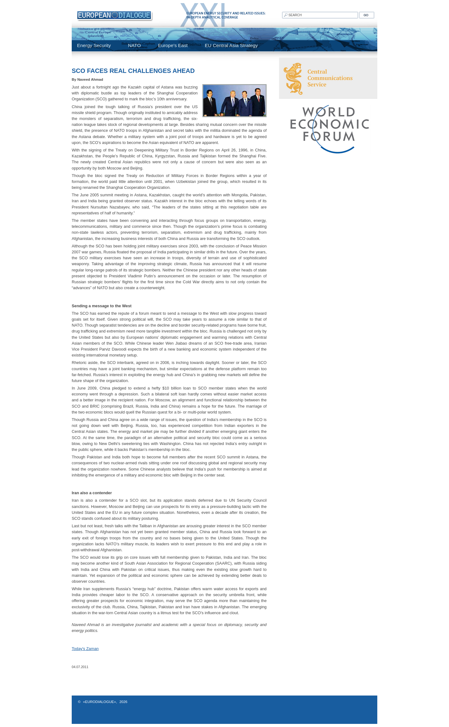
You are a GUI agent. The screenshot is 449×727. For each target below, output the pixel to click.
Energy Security (94, 45)
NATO (134, 45)
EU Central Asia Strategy (231, 45)
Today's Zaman (85, 648)
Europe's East (173, 45)
